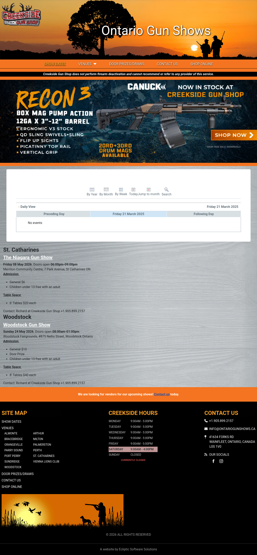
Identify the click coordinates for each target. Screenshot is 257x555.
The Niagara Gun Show (28, 257)
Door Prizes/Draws (126, 64)
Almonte (10, 433)
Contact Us (167, 64)
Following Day (204, 214)
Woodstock (12, 467)
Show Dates (55, 64)
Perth (37, 450)
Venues (85, 64)
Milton (38, 439)
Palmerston (42, 444)
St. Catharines (43, 456)
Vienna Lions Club (46, 461)
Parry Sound (13, 450)
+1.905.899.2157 (221, 421)
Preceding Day (54, 214)
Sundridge (12, 461)
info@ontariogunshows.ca (232, 429)
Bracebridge (13, 439)
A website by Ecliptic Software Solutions (128, 549)
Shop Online (201, 64)
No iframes (194, 512)
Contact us (161, 394)
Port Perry (12, 456)
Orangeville (13, 444)
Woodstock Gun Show (26, 325)
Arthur (38, 433)
